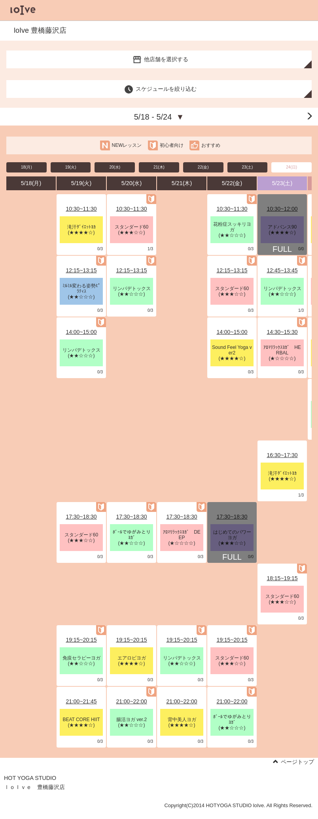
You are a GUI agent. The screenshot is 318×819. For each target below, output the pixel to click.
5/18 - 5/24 (159, 116)
